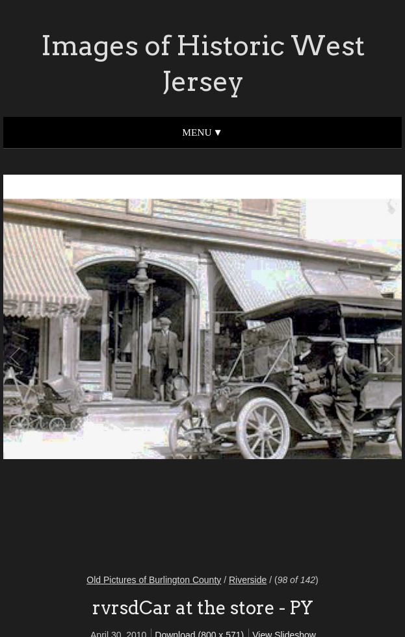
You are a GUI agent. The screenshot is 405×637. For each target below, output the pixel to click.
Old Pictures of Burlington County (153, 580)
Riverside (248, 580)
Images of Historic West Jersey (203, 63)
